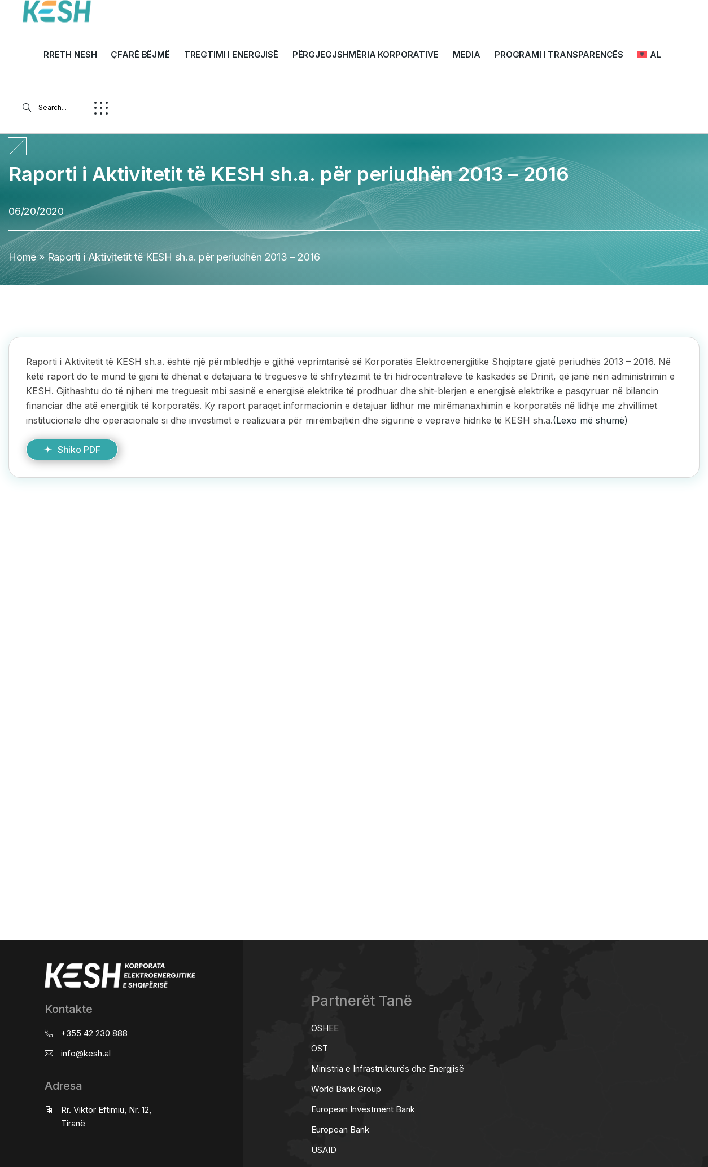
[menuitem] (649, 55)
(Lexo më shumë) (590, 420)
